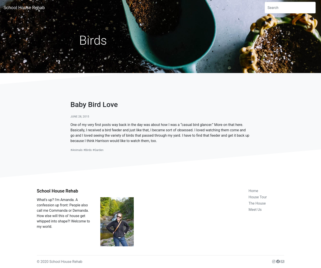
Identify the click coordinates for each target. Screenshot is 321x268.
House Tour (258, 197)
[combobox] (290, 7)
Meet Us (255, 209)
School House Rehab (24, 7)
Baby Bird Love (94, 104)
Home (253, 191)
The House (257, 203)
